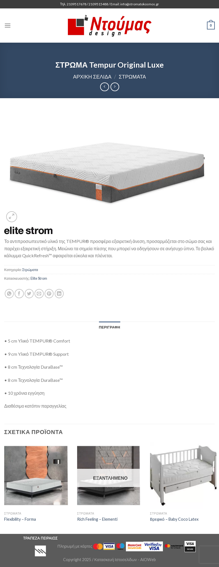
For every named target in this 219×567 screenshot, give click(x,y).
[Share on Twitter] (29, 293)
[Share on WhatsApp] (9, 293)
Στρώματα (132, 77)
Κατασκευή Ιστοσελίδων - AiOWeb (125, 559)
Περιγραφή (109, 327)
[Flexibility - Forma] (37, 475)
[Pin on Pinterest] (49, 293)
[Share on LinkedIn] (59, 293)
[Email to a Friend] (39, 293)
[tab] (109, 327)
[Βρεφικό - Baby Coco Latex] (183, 475)
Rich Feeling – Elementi (97, 519)
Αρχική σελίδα (92, 77)
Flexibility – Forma (20, 519)
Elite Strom (39, 278)
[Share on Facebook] (19, 293)
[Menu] (7, 25)
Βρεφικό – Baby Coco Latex (174, 519)
